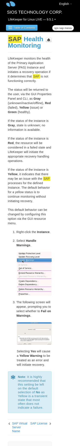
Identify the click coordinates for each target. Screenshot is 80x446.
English (65, 4)
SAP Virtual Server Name (19, 427)
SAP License (38, 423)
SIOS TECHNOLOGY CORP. (34, 12)
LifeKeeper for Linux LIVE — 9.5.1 (32, 19)
